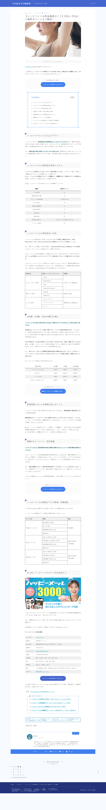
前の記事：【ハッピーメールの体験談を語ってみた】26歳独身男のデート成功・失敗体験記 (38, 721)
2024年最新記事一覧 (16, 803)
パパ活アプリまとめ (15, 802)
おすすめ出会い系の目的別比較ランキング (42, 693)
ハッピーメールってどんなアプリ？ (43, 102)
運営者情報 (36, 803)
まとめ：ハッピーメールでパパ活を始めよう (46, 123)
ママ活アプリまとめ (26, 802)
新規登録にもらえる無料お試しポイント (45, 114)
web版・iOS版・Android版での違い (44, 111)
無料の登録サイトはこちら (42, 672)
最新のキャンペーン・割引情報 (42, 117)
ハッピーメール (40, 638)
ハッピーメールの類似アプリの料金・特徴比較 (47, 120)
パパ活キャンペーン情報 (39, 802)
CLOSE (72, 97)
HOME (12, 798)
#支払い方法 (29, 727)
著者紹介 (44, 803)
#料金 (35, 727)
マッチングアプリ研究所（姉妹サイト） (30, 805)
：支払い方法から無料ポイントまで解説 (50, 704)
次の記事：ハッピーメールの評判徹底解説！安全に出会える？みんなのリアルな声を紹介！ (67, 721)
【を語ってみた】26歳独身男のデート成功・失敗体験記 (53, 711)
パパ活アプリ (45, 13)
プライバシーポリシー (54, 803)
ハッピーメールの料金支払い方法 (43, 108)
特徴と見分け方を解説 (48, 708)
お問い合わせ (15, 805)
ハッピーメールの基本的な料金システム (45, 105)
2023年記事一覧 (28, 803)
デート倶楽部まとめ (52, 802)
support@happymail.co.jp (42, 652)
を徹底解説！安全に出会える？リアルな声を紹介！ (51, 700)
